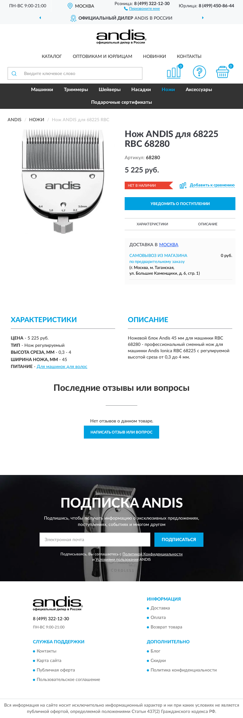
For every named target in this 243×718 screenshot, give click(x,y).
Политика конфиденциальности (184, 670)
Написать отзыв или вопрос (121, 432)
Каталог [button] (52, 56)
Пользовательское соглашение (68, 679)
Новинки (154, 56)
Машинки (42, 89)
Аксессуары (199, 89)
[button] (142, 8)
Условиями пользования (117, 559)
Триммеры (76, 89)
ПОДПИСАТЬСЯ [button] (179, 540)
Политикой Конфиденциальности (152, 554)
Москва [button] (168, 245)
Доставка (160, 608)
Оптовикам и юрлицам (102, 56)
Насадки (141, 89)
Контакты (189, 56)
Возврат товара (166, 627)
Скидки (158, 661)
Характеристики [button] (152, 224)
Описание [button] (207, 224)
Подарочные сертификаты (121, 102)
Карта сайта (49, 661)
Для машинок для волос (62, 367)
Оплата (158, 618)
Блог (155, 651)
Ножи (168, 89)
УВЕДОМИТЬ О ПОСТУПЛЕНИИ (180, 204)
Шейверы (110, 89)
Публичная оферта (56, 670)
